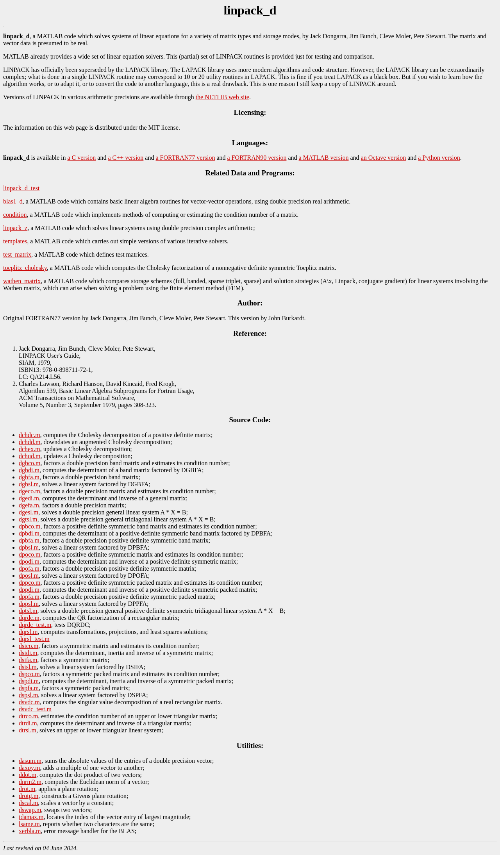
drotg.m (28, 796)
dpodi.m (29, 561)
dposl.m (29, 575)
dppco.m (30, 582)
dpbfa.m (29, 540)
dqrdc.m (29, 617)
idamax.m (31, 817)
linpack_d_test (21, 188)
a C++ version (125, 157)
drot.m (27, 788)
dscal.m (28, 803)
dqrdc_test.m (35, 624)
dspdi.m (29, 681)
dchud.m (30, 456)
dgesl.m (28, 512)
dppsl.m (29, 603)
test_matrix (17, 254)
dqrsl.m (28, 631)
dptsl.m (28, 610)
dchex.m (29, 449)
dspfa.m (29, 688)
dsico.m (28, 646)
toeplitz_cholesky (25, 267)
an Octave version (383, 157)
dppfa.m (29, 596)
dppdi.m (29, 589)
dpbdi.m (29, 533)
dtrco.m (28, 716)
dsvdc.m (29, 702)
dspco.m (29, 674)
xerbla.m (30, 831)
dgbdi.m (29, 470)
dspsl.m (28, 695)
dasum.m (30, 760)
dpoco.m (30, 554)
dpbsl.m (29, 547)
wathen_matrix (22, 281)
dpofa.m (29, 568)
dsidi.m (28, 653)
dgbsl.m (29, 484)
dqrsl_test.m (34, 638)
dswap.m (30, 810)
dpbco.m (30, 526)
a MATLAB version (324, 157)
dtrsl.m (27, 730)
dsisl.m (28, 667)
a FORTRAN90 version (257, 157)
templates (15, 241)
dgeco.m (29, 491)
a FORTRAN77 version (185, 157)
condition (15, 214)
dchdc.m (29, 435)
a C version (81, 157)
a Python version (439, 157)
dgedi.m (29, 498)
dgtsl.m (28, 519)
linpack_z (15, 228)
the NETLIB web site (222, 97)
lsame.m (29, 824)
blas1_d (13, 201)
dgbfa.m (29, 477)
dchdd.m (30, 442)
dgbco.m (30, 463)
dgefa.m (29, 505)
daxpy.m (29, 767)
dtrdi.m (28, 723)
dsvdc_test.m (35, 709)
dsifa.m (28, 660)
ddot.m (27, 774)
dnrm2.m (30, 781)
